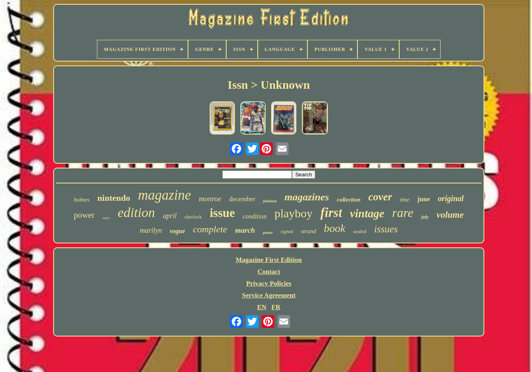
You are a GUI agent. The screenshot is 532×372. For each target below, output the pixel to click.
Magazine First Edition (269, 260)
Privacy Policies (269, 283)
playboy (293, 213)
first (331, 213)
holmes (81, 200)
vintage (367, 213)
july (425, 217)
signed (287, 231)
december (242, 199)
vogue (177, 231)
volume (450, 215)
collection (349, 199)
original (451, 198)
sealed (359, 231)
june (423, 199)
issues (386, 229)
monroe (210, 198)
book (334, 228)
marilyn (151, 230)
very (106, 217)
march (245, 230)
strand (308, 231)
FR (276, 307)
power (84, 215)
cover (380, 197)
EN (261, 307)
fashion (270, 200)
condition (254, 216)
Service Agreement (269, 295)
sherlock (193, 217)
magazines (307, 197)
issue (222, 213)
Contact (268, 271)
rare (402, 213)
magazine (164, 195)
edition (136, 212)
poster (268, 232)
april (170, 216)
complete (210, 229)
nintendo (113, 198)
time (404, 200)
